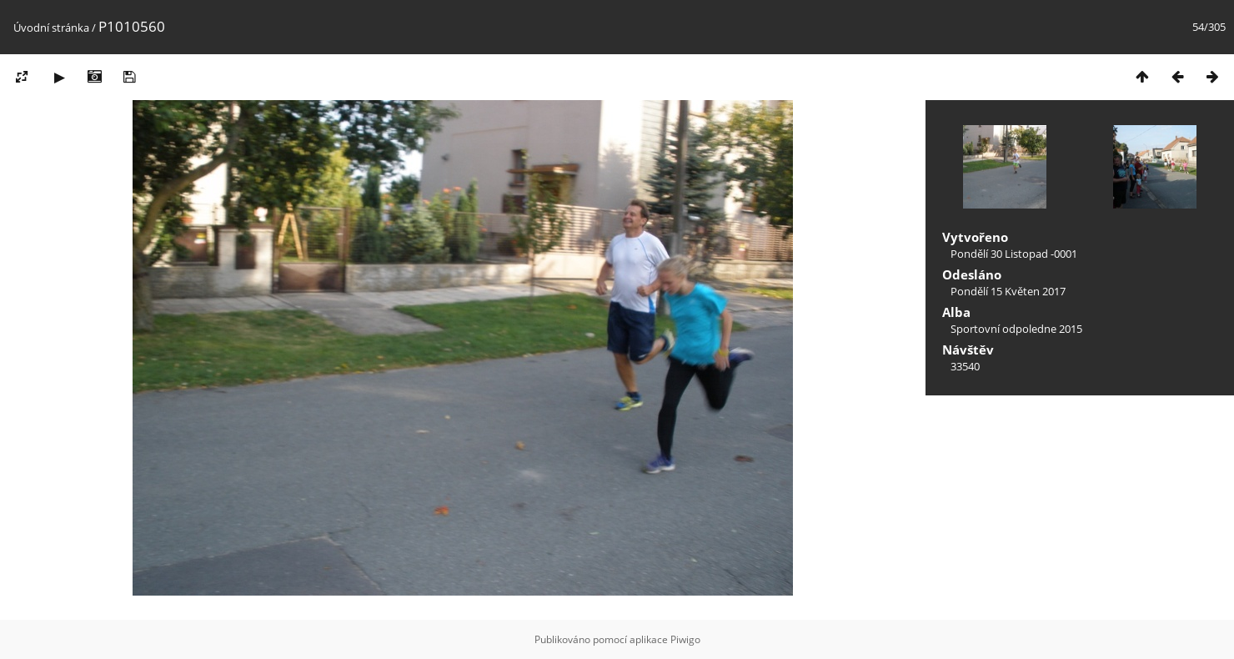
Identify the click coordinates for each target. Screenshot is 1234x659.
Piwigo (685, 639)
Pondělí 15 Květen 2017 (1008, 291)
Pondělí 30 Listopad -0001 (1014, 253)
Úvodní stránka (51, 27)
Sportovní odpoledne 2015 (1016, 328)
